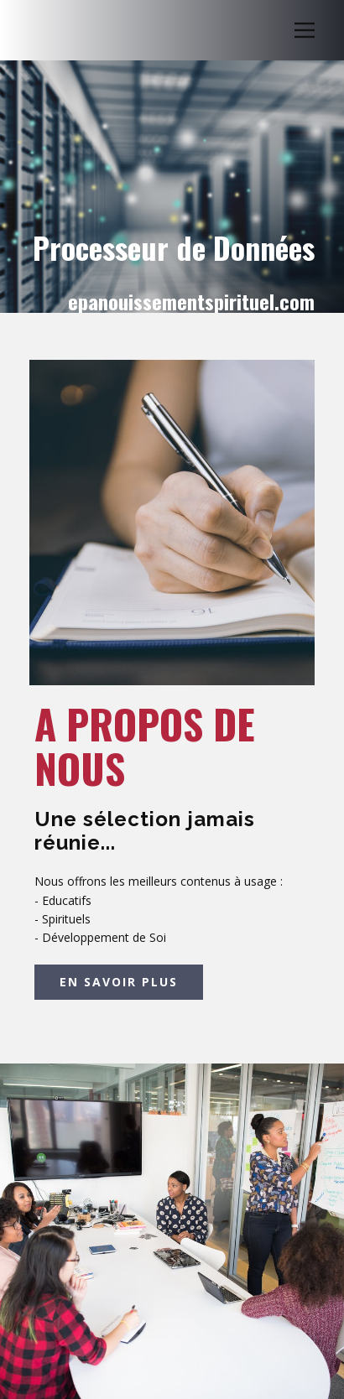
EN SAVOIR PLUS (119, 982)
